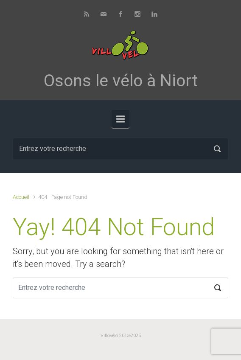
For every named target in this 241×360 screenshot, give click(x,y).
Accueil (21, 197)
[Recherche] (120, 148)
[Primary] (120, 119)
